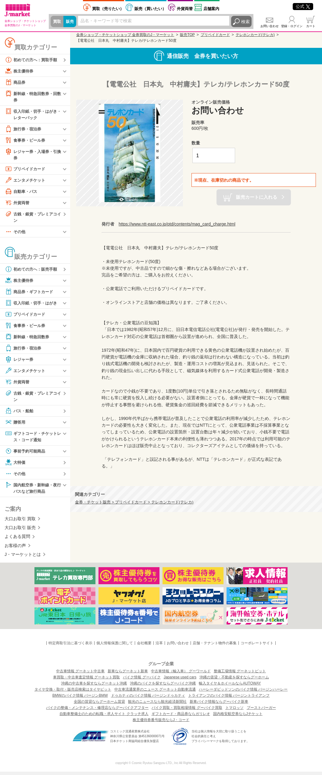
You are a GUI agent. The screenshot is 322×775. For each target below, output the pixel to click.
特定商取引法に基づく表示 (70, 646)
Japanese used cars (180, 680)
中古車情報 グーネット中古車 (80, 674)
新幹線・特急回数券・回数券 (32, 96)
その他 (15, 233)
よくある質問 (17, 540)
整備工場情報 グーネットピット (240, 674)
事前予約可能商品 (26, 453)
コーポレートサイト (257, 646)
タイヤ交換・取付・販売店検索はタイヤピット (72, 693)
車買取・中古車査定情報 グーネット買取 (86, 680)
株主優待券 (20, 71)
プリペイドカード (26, 170)
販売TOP (187, 35)
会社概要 (144, 646)
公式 (303, 6)
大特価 (15, 465)
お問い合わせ (269, 26)
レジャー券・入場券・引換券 (32, 155)
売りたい (108, 8)
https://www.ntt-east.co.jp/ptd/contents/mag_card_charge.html (177, 224)
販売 (70, 21)
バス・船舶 (20, 413)
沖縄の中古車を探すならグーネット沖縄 (94, 686)
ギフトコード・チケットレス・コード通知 (32, 438)
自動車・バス (22, 193)
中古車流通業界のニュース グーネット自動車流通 (155, 693)
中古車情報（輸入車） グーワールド (180, 674)
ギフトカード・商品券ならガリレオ (181, 717)
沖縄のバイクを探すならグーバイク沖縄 (163, 686)
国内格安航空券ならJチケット (238, 717)
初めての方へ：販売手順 (32, 271)
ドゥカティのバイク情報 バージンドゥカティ (148, 699)
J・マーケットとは (23, 557)
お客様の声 (15, 548)
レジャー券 (20, 361)
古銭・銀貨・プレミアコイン (32, 218)
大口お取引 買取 (20, 522)
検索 (245, 21)
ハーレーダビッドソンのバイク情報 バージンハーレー (243, 693)
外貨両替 (185, 8)
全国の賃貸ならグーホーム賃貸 (99, 705)
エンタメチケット (26, 181)
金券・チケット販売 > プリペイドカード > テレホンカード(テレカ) (134, 502)
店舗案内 (211, 8)
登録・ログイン (291, 26)
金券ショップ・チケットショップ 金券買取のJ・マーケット (125, 35)
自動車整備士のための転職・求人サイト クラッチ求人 (103, 717)
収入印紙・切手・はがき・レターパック (30, 114)
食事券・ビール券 (26, 141)
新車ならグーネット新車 (128, 674)
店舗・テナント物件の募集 (215, 646)
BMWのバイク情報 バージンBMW (80, 699)
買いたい (150, 8)
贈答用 (15, 424)
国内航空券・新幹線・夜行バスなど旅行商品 (32, 490)
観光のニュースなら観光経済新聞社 (157, 705)
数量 (195, 142)
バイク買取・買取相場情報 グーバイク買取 (187, 711)
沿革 (159, 646)
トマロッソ (234, 711)
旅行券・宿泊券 (24, 129)
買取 (57, 21)
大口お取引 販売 (20, 530)
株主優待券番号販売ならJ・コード (161, 723)
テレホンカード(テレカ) (255, 35)
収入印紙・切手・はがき (32, 305)
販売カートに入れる (256, 197)
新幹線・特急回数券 (28, 339)
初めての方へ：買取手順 (32, 59)
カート (310, 26)
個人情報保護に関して (114, 646)
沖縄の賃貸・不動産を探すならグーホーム (234, 680)
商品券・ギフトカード (30, 293)
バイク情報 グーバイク (141, 680)
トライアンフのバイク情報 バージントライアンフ (229, 699)
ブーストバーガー (261, 711)
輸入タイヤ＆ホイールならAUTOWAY (230, 686)
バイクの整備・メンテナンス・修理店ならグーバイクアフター (97, 711)
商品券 (15, 82)
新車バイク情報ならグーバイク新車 (219, 705)
